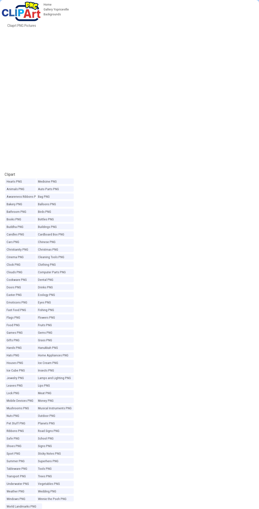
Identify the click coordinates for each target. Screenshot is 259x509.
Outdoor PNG (46, 416)
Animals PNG (15, 189)
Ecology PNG (46, 295)
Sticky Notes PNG (49, 453)
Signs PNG (45, 446)
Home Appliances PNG (53, 355)
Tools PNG (45, 468)
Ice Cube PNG (16, 370)
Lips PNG (44, 385)
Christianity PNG (17, 249)
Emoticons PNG (17, 302)
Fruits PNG (45, 325)
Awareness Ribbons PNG (23, 196)
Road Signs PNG (48, 431)
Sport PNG (13, 453)
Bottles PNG (46, 219)
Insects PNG (46, 370)
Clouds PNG (14, 272)
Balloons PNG (47, 204)
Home (48, 4)
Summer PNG (16, 461)
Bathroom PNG (16, 212)
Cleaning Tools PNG (51, 257)
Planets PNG (46, 423)
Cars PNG (13, 242)
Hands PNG (14, 348)
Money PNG (46, 400)
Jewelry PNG (15, 378)
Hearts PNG (14, 181)
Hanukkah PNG (48, 348)
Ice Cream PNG (48, 363)
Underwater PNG (18, 484)
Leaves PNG (15, 385)
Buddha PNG (15, 227)
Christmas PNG (48, 249)
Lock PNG (13, 393)
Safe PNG (13, 438)
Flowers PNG (46, 317)
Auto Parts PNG (48, 189)
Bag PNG (44, 196)
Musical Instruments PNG (55, 408)
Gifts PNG (13, 340)
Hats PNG (13, 355)
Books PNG (14, 219)
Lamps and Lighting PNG (54, 378)
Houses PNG (15, 363)
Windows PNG (16, 499)
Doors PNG (14, 287)
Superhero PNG (48, 461)
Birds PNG (44, 212)
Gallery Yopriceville (56, 9)
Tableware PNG (17, 468)
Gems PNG (45, 332)
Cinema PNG (15, 257)
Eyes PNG (44, 302)
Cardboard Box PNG (51, 234)
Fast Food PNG (16, 310)
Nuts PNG (13, 416)
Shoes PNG (14, 446)
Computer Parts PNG (52, 272)
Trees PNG (45, 476)
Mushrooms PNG (18, 408)
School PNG (46, 438)
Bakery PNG (14, 204)
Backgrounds (52, 14)
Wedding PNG (47, 491)
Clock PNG (13, 264)
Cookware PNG (17, 280)
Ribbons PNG (15, 431)
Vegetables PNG (49, 484)
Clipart (10, 174)
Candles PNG (15, 234)
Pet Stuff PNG (16, 423)
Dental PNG (45, 280)
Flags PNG (13, 317)
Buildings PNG (47, 227)
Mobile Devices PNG (20, 400)
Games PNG (15, 332)
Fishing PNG (46, 310)
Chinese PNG (47, 242)
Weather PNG (15, 491)
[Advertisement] (165, 36)
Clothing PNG (47, 264)
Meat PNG (44, 393)
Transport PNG (16, 476)
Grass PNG (45, 340)
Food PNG (13, 325)
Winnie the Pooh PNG (52, 499)
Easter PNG (14, 295)
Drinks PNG (45, 287)
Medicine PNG (47, 181)
